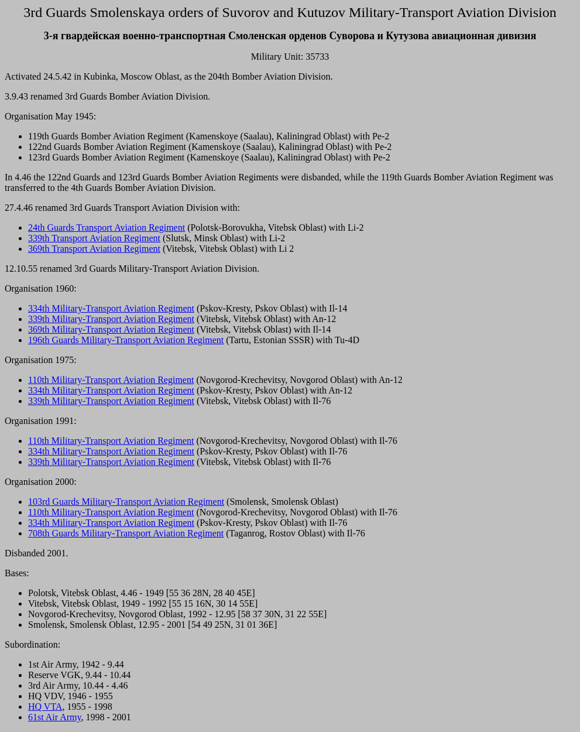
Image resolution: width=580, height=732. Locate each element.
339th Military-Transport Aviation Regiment (111, 319)
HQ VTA (45, 707)
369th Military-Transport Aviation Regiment (111, 329)
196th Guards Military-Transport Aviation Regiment (126, 340)
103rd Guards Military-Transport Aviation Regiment (126, 502)
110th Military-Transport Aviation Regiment (111, 380)
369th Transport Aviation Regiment (94, 249)
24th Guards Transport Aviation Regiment (106, 227)
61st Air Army (54, 717)
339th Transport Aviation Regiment (94, 238)
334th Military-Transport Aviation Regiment (111, 308)
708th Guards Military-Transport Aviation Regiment (126, 533)
